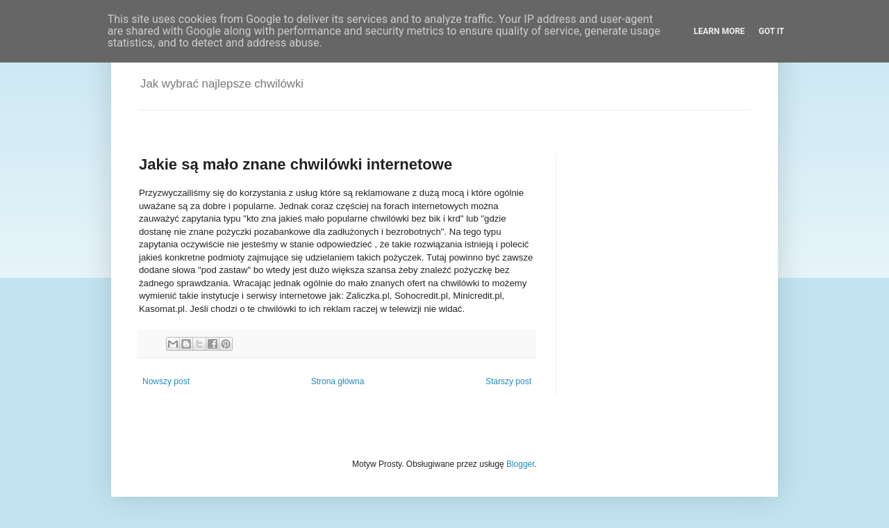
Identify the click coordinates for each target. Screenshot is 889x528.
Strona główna (338, 381)
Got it (771, 31)
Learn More (719, 31)
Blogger (520, 464)
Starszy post (508, 381)
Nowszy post (166, 381)
